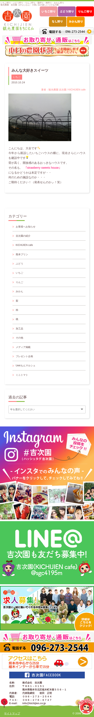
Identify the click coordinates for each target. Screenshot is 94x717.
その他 (19, 337)
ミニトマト (22, 375)
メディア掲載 (23, 347)
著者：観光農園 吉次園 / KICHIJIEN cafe (63, 89)
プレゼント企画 (24, 356)
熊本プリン (22, 254)
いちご (16, 77)
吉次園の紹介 (23, 235)
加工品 (19, 328)
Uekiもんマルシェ (25, 365)
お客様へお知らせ (25, 226)
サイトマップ (12, 713)
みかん (19, 291)
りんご (19, 282)
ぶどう (19, 263)
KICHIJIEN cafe (24, 245)
